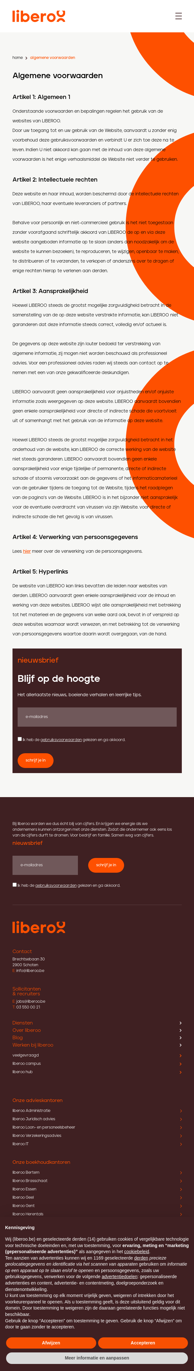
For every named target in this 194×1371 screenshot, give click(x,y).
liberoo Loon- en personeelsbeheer (97, 1127)
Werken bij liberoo (97, 1045)
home (18, 58)
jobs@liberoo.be (29, 1002)
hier (27, 551)
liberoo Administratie (97, 1111)
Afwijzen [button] (51, 1342)
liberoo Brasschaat (97, 1181)
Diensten (97, 1023)
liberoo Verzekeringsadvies (97, 1136)
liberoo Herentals (97, 1214)
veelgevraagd (97, 1055)
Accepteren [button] (143, 1342)
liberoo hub (97, 1072)
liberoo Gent (97, 1206)
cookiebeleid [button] (136, 1251)
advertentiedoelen (119, 1276)
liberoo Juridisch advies (97, 1119)
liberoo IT (97, 1144)
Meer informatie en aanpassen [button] (97, 1357)
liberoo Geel (97, 1198)
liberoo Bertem (97, 1173)
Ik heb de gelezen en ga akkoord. (74, 740)
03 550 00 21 (26, 1007)
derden (141, 1258)
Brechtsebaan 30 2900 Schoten (29, 962)
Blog (97, 1037)
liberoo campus (97, 1064)
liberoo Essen (97, 1189)
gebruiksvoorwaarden (61, 740)
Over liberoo (97, 1030)
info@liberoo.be (28, 971)
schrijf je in (36, 760)
